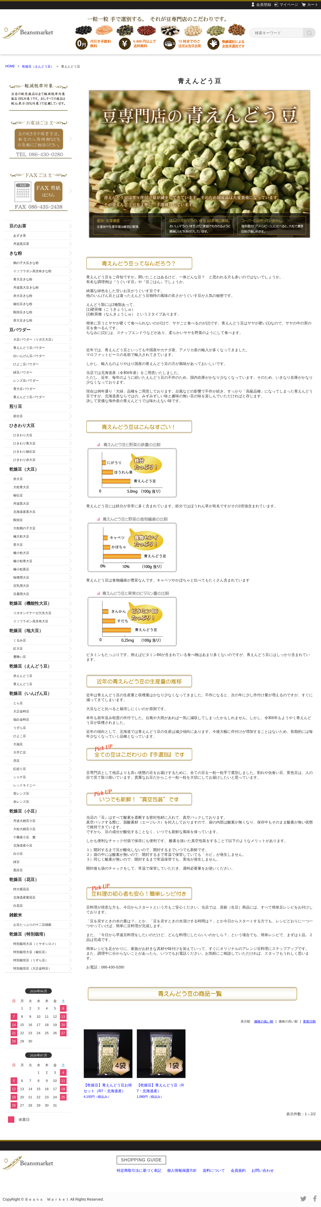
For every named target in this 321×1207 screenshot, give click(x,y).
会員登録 (263, 4)
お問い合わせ (262, 1170)
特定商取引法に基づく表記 (139, 1170)
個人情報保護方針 (182, 1170)
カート (312, 4)
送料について (214, 1170)
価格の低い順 (263, 1021)
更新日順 (309, 1021)
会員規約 (238, 1170)
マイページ (289, 4)
